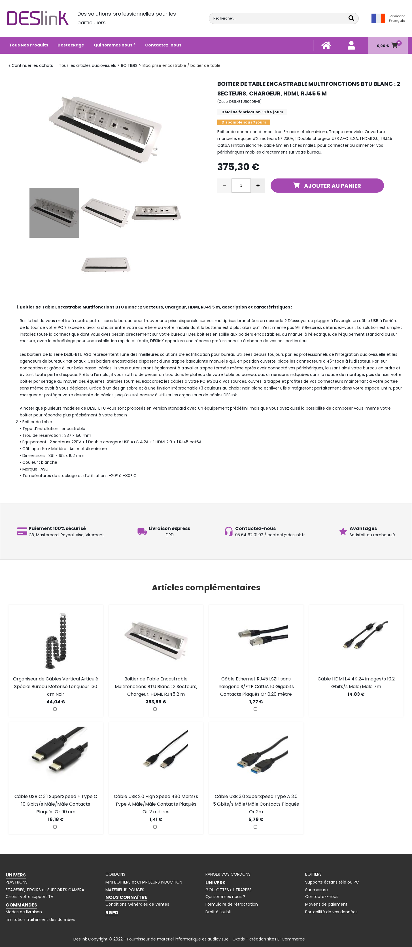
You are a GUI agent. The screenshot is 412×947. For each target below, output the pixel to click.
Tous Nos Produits (28, 45)
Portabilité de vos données (331, 912)
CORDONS (115, 874)
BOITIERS (129, 65)
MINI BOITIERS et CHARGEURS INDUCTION (143, 882)
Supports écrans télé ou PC (332, 882)
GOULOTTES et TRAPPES (228, 890)
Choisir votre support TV (29, 896)
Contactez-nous (163, 45)
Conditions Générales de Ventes (137, 904)
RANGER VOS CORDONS (227, 874)
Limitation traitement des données (40, 919)
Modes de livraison (24, 912)
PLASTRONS (16, 882)
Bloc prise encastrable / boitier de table (181, 65)
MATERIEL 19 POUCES (124, 890)
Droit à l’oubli (218, 912)
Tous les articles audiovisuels (87, 65)
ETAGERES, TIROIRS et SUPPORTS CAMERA (45, 890)
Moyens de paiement (326, 904)
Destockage (71, 45)
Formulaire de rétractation (231, 904)
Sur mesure (316, 890)
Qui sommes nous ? (114, 45)
